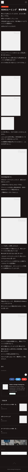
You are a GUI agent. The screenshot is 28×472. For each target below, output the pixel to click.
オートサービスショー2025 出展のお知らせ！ (12, 428)
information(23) (3, 370)
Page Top (14, 463)
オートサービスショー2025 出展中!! (10, 404)
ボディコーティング (6, 416)
